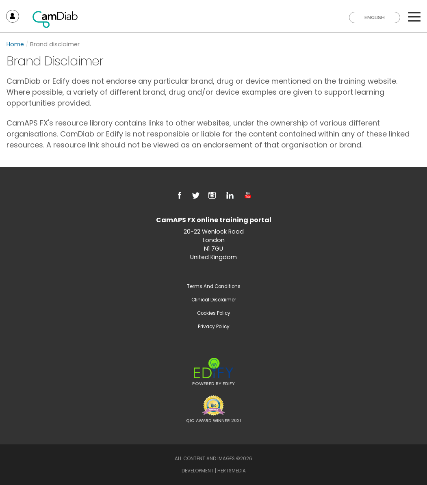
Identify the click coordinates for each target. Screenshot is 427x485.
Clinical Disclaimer (213, 300)
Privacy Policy (214, 326)
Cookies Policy (213, 313)
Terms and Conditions (214, 286)
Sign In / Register (12, 16)
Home (15, 44)
